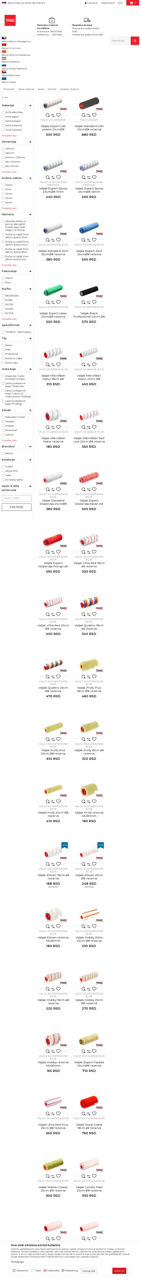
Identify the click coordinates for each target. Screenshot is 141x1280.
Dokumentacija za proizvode (79, 1142)
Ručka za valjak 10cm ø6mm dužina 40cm (17, 293)
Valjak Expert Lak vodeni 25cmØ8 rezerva (123, 117)
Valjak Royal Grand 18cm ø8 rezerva (123, 795)
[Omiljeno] (120, 3)
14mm (8, 253)
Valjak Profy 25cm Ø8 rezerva (53, 609)
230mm (10, 199)
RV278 (9, 363)
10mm (8, 235)
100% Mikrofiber (14, 162)
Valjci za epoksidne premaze (12, 82)
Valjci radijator (11, 119)
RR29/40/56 (12, 346)
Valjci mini (9, 114)
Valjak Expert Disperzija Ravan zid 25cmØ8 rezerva (53, 426)
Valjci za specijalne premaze (12, 108)
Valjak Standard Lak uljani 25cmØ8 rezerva (88, 117)
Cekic (8, 525)
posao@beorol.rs (32, 1168)
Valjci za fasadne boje (15, 102)
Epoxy (8, 395)
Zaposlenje (68, 1126)
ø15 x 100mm (12, 212)
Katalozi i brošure (71, 1137)
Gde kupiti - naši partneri (76, 1131)
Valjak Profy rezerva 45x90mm (88, 609)
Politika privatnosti (113, 1117)
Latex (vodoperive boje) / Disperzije (15, 435)
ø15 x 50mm (12, 216)
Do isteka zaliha (14, 530)
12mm (8, 244)
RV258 (9, 359)
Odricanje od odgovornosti (119, 1112)
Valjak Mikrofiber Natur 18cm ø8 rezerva (88, 302)
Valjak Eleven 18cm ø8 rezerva (123, 609)
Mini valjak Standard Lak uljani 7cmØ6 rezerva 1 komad (123, 1044)
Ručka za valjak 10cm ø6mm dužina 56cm (17, 301)
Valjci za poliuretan (13, 67)
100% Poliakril (13, 171)
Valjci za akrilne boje (15, 89)
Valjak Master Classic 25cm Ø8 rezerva (53, 856)
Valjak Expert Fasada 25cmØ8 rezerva (53, 795)
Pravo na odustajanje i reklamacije (116, 1135)
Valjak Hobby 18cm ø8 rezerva (52, 733)
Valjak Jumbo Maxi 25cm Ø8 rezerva (88, 856)
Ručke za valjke (13, 123)
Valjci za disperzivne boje (15, 95)
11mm (8, 239)
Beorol (5, 52)
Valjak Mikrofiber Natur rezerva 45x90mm (53, 364)
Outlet (9, 517)
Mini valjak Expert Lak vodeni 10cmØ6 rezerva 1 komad (53, 1044)
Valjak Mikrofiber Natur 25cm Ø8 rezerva (123, 302)
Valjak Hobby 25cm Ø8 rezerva (88, 733)
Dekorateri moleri (15, 467)
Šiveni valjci (11, 413)
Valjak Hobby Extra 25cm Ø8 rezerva (123, 671)
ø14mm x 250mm (15, 207)
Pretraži (17, 557)
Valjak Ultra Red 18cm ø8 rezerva (123, 424)
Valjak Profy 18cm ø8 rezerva (123, 547)
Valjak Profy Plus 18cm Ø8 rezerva (53, 547)
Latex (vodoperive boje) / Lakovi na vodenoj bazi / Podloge (18, 444)
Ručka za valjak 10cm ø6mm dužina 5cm (17, 308)
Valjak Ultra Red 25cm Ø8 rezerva (53, 486)
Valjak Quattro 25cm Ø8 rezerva (123, 486)
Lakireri (9, 485)
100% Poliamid (13, 176)
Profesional (11, 404)
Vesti (64, 1121)
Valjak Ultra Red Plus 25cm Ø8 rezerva (88, 795)
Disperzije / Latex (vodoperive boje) (15, 428)
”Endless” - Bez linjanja (18, 382)
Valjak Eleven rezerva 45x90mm (88, 671)
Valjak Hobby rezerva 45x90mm (123, 733)
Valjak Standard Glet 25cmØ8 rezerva (52, 177)
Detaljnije (17, 1261)
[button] (124, 41)
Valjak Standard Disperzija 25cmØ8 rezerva (123, 364)
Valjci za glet (10, 76)
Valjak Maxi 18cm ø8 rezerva (123, 856)
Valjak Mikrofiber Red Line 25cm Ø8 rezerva (88, 364)
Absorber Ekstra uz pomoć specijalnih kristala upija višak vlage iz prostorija (15, 276)
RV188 (8, 350)
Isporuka (107, 1127)
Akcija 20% (11, 521)
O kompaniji (68, 1107)
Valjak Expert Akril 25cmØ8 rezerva (88, 238)
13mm (8, 248)
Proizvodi (16, 52)
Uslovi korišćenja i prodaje (118, 1107)
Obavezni (22, 1270)
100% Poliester (13, 180)
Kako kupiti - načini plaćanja (119, 1122)
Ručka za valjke (13, 408)
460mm (10, 203)
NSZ (8, 139)
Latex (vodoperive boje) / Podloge (15, 453)
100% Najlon (12, 167)
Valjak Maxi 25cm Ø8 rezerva (53, 918)
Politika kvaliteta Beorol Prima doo (76, 1114)
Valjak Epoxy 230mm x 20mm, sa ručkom (53, 980)
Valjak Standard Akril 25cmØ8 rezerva (53, 238)
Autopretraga (77, 58)
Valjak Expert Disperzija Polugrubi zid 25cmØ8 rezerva (88, 426)
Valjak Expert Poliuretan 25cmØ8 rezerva (53, 117)
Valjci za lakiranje (13, 72)
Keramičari (11, 480)
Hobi (7, 400)
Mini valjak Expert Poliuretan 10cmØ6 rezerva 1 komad (123, 982)
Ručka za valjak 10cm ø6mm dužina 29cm (17, 286)
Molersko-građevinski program (40, 52)
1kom (8, 333)
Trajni (37, 1270)
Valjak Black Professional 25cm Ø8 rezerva (53, 302)
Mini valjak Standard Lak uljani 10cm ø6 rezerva (88, 1044)
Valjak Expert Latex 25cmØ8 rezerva (123, 238)
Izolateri (9, 476)
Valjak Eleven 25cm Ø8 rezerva (53, 671)
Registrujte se (108, 3)
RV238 (9, 355)
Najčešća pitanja (112, 1142)
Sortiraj (94, 58)
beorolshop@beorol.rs (36, 1123)
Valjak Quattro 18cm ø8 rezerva (88, 486)
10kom (9, 328)
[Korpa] (133, 4)
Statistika (53, 1270)
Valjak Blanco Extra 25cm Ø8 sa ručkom (88, 918)
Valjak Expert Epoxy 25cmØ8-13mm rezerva (123, 179)
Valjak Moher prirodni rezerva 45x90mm (123, 918)
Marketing (71, 1270)
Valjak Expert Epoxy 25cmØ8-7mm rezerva (88, 179)
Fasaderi (10, 471)
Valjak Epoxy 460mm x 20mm (88, 980)
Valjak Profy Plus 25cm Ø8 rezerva (88, 547)
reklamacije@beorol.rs (36, 1146)
